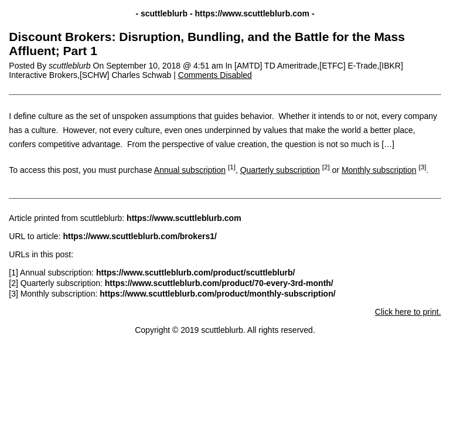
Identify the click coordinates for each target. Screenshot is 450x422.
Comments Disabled (215, 75)
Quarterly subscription (280, 170)
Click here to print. (408, 311)
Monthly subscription (379, 170)
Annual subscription (190, 170)
